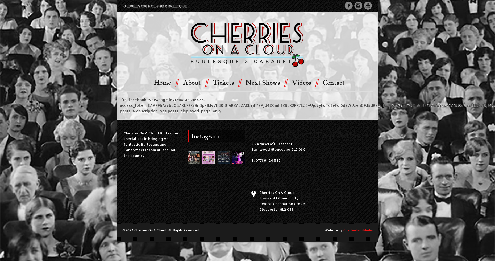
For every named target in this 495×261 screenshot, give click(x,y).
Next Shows (266, 82)
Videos (305, 82)
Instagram (358, 6)
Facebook (349, 6)
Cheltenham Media (358, 230)
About (195, 82)
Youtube (368, 6)
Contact (334, 83)
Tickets (227, 82)
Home (166, 82)
